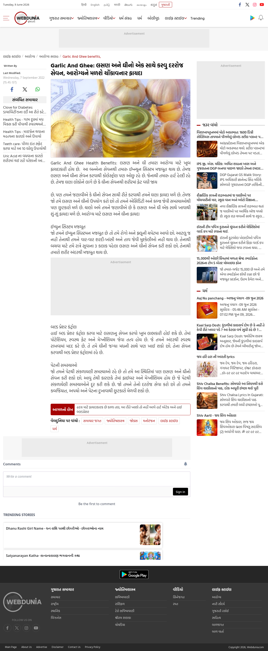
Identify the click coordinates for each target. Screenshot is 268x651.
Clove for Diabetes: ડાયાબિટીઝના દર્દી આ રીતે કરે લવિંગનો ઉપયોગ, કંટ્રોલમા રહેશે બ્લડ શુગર (23, 109)
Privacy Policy (92, 647)
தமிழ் (107, 4)
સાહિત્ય (216, 617)
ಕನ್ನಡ (154, 4)
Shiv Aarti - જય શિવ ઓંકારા (218, 427)
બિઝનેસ (56, 617)
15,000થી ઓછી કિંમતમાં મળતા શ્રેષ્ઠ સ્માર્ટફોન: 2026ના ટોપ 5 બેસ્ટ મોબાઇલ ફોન (230, 264)
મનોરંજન (149, 420)
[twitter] (25, 89)
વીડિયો (111, 18)
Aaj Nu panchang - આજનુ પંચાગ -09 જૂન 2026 (227, 305)
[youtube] (26, 628)
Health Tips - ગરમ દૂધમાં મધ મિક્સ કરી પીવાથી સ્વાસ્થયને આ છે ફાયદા (23, 122)
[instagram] (36, 628)
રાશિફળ (120, 604)
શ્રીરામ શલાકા (123, 617)
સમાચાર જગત (92, 420)
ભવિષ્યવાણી (122, 597)
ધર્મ (144, 18)
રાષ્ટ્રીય (54, 604)
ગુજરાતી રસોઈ (220, 611)
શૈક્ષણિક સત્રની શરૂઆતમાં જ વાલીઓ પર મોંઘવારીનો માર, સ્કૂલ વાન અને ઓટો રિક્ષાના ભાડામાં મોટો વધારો (229, 200)
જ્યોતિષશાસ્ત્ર (89, 18)
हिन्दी (84, 4)
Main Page (11, 647)
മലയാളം (142, 4)
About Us (26, 647)
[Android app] (134, 574)
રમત (175, 604)
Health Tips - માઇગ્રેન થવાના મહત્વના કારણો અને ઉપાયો (24, 134)
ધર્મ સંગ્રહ (130, 18)
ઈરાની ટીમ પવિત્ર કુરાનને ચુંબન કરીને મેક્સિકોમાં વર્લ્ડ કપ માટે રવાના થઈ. (223, 232)
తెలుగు (128, 4)
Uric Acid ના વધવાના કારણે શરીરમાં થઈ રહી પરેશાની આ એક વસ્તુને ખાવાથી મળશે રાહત (23, 158)
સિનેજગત (179, 597)
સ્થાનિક (55, 611)
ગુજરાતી (165, 4)
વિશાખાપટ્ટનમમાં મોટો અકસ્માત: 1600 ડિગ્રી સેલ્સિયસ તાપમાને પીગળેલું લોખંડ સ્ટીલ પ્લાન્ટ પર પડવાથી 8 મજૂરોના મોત (230, 135)
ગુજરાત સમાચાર (61, 18)
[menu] (7, 18)
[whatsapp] (37, 89)
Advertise (41, 647)
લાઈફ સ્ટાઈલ (179, 18)
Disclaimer (57, 647)
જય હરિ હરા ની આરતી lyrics (217, 367)
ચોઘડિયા (120, 624)
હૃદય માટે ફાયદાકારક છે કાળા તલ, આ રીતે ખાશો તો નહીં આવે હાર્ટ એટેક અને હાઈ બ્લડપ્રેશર (129, 409)
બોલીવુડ (158, 18)
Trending (204, 18)
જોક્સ (134, 420)
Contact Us (74, 647)
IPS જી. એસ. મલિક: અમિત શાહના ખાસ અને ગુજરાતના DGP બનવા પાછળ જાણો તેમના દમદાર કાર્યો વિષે (228, 167)
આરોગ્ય (30, 56)
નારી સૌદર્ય (218, 604)
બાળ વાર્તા (218, 631)
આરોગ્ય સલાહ (48, 56)
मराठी (117, 4)
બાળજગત (218, 624)
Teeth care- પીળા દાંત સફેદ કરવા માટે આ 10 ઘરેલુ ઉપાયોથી (24, 146)
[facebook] (12, 89)
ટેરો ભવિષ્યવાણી (124, 611)
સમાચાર (55, 597)
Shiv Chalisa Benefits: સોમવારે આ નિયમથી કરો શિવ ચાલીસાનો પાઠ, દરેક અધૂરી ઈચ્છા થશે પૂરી (230, 397)
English (95, 4)
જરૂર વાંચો (210, 125)
